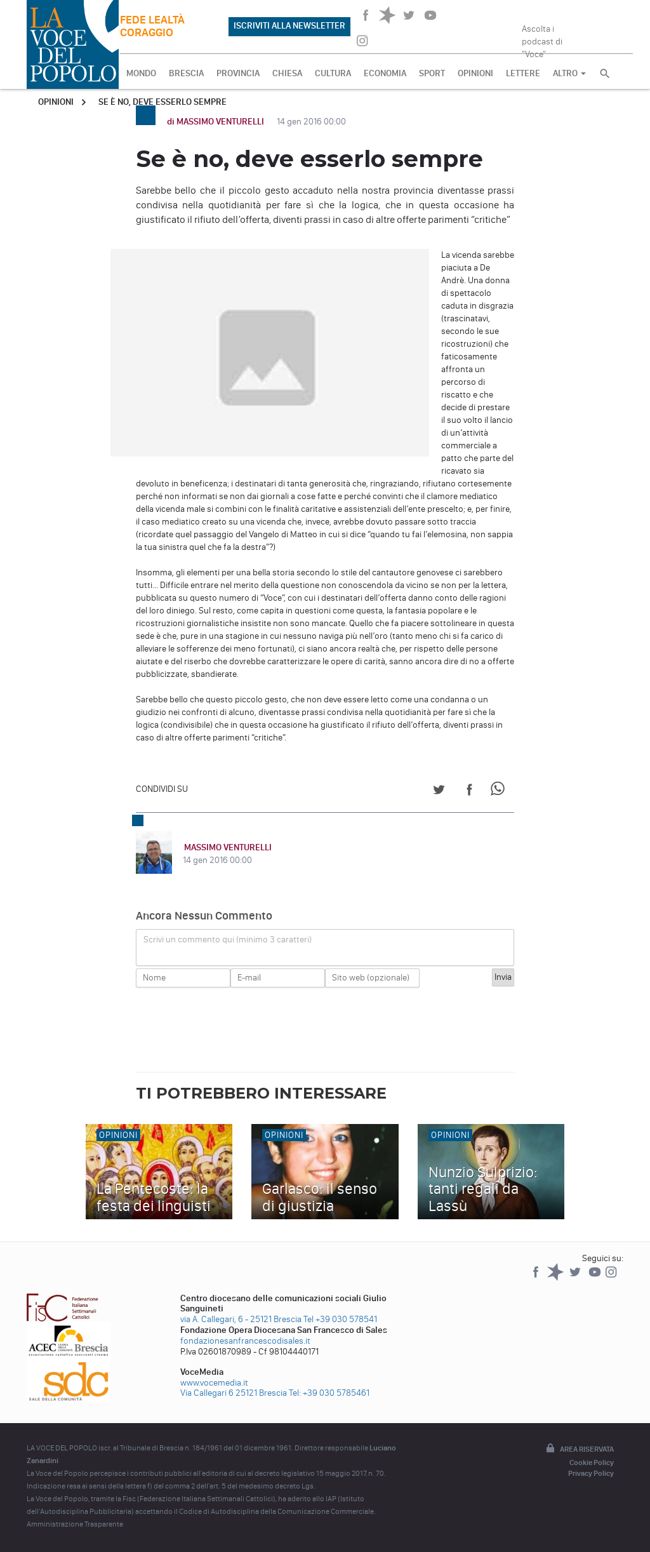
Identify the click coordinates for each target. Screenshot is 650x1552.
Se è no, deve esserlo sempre (162, 102)
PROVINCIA (238, 73)
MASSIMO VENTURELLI (226, 847)
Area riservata (579, 1449)
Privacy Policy (591, 1473)
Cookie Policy (591, 1462)
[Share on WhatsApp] (500, 791)
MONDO (141, 73)
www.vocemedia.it (214, 1382)
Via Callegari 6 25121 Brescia (233, 1393)
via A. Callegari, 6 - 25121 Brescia (241, 1319)
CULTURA (333, 73)
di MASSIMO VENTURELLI (216, 121)
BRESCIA (186, 73)
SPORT (432, 73)
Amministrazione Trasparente (75, 1524)
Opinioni (56, 102)
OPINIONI (475, 73)
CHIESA (287, 73)
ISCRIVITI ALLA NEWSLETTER (289, 25)
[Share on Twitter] (439, 791)
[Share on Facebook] (469, 791)
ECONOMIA (385, 73)
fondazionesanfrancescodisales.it (245, 1340)
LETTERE (523, 73)
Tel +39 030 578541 (340, 1319)
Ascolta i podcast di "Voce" (542, 37)
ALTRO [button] (569, 73)
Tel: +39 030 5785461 (329, 1393)
